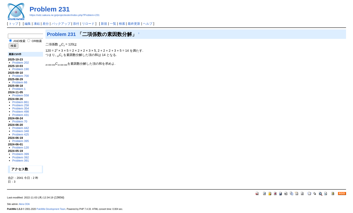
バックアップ (61, 23)
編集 (28, 23)
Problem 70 (19, 121)
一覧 (113, 23)
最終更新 (134, 23)
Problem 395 (20, 141)
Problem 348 (20, 131)
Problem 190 (20, 69)
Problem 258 (20, 105)
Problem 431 (20, 115)
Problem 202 (20, 62)
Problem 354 (20, 108)
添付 (76, 23)
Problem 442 (20, 128)
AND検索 (17, 41)
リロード (88, 23)
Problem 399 (20, 154)
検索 (122, 23)
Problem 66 (19, 82)
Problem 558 (20, 95)
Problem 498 (20, 111)
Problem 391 (20, 160)
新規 (104, 23)
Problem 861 (20, 102)
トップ (13, 23)
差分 (46, 23)
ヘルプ (147, 23)
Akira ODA (24, 204)
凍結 (37, 23)
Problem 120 (20, 147)
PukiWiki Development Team (51, 209)
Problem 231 (49, 9)
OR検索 (34, 41)
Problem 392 (20, 157)
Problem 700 (20, 76)
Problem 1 (19, 89)
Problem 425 (20, 134)
